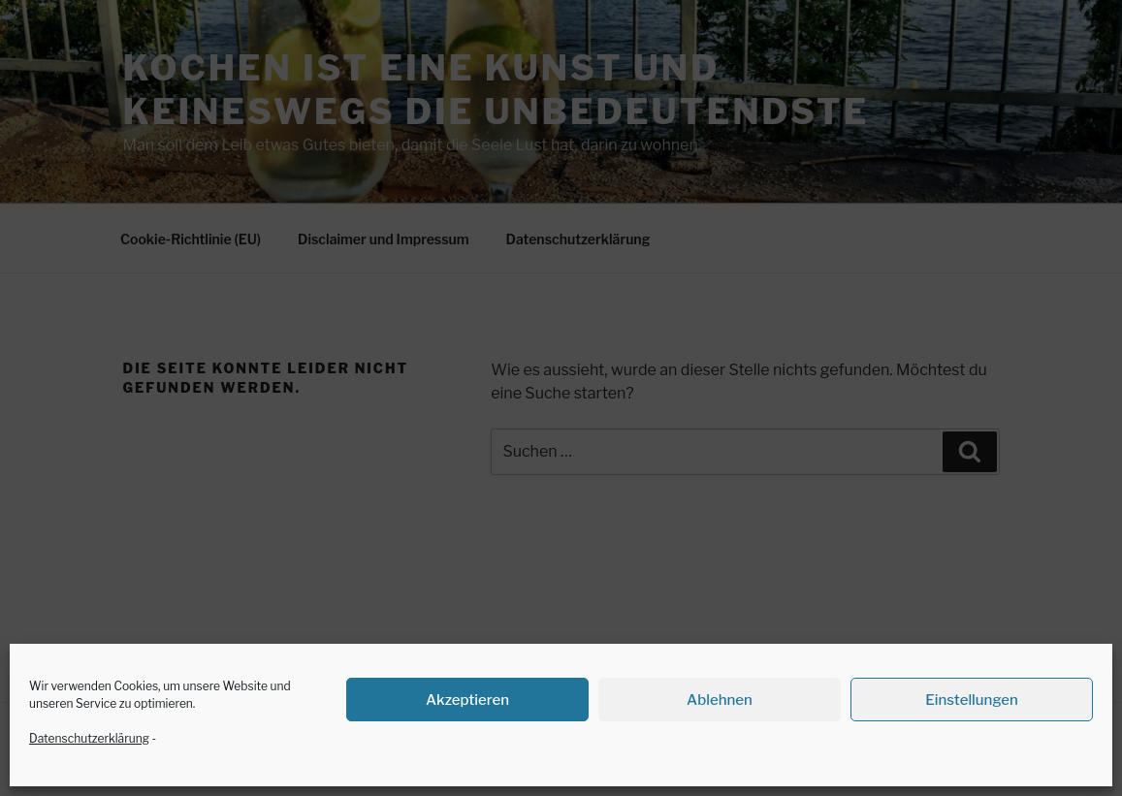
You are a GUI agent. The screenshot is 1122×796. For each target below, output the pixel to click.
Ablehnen (720, 700)
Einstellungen (971, 700)
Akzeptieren (467, 700)
